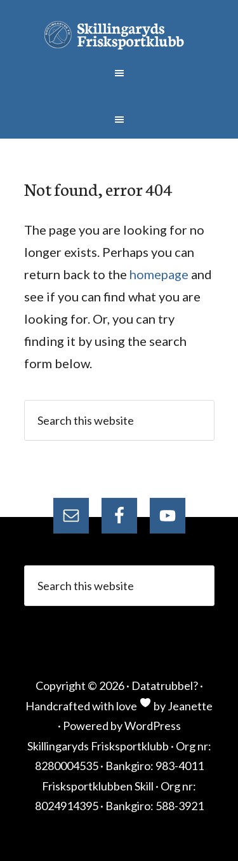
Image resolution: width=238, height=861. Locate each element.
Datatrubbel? (164, 685)
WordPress (152, 726)
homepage (158, 274)
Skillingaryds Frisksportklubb (119, 35)
